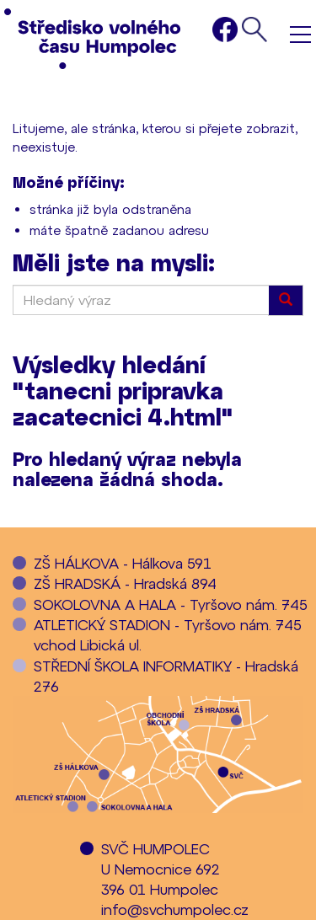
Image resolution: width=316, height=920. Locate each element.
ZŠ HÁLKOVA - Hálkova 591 (123, 562)
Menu (300, 34)
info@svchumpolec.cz (175, 909)
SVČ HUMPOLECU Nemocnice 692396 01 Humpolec (160, 869)
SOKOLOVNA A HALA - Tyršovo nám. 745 (171, 604)
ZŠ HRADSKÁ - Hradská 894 (125, 583)
